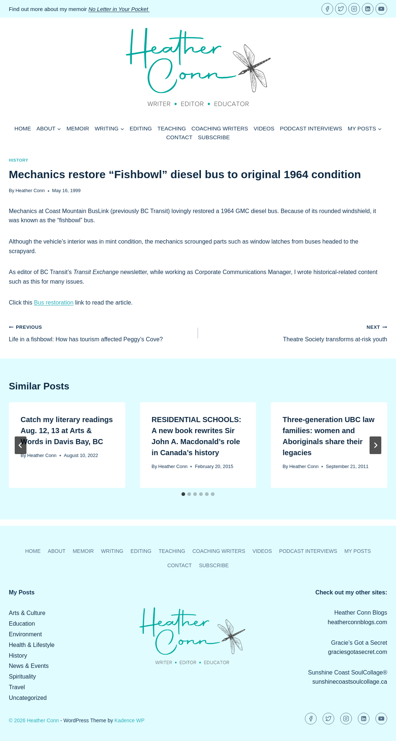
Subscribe (214, 137)
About (56, 551)
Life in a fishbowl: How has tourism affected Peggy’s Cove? (100, 332)
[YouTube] (381, 9)
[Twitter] (341, 9)
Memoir (77, 128)
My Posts (357, 551)
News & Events (28, 666)
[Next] (375, 445)
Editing (141, 128)
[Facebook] (327, 9)
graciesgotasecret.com (357, 652)
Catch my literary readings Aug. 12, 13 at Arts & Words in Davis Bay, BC (67, 431)
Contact (179, 137)
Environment (25, 634)
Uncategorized (28, 698)
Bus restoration (53, 302)
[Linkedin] (368, 9)
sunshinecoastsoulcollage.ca (349, 682)
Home (22, 128)
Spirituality (22, 676)
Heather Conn (30, 190)
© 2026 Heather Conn (34, 720)
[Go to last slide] (20, 445)
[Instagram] (354, 9)
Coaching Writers (219, 128)
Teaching (172, 128)
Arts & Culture (27, 613)
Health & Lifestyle (32, 645)
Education (22, 624)
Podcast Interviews (311, 128)
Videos (263, 128)
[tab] (183, 494)
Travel (17, 687)
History (18, 160)
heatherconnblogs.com (357, 622)
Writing (112, 551)
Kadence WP (130, 720)
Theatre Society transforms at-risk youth (295, 332)
